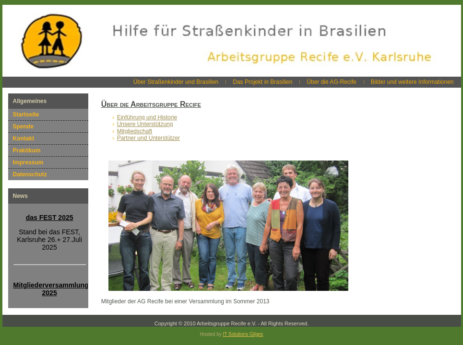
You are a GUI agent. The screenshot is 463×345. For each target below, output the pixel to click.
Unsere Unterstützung (145, 124)
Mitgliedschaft (134, 131)
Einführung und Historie (147, 117)
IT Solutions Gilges (243, 334)
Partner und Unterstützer (148, 138)
